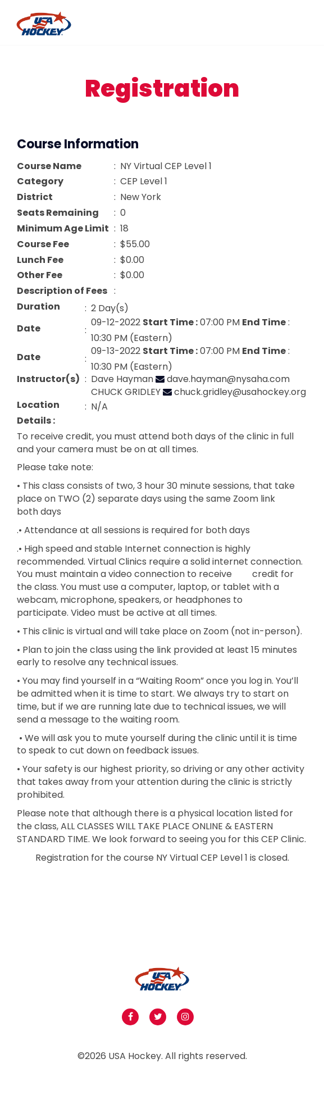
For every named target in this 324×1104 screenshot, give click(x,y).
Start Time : (170, 322)
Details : (36, 421)
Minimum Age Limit (63, 228)
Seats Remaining (58, 213)
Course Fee (43, 244)
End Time (264, 322)
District (35, 197)
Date (28, 328)
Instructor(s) (48, 379)
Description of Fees (62, 291)
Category (40, 181)
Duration (38, 307)
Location (38, 405)
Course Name (49, 166)
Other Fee (39, 275)
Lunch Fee (40, 260)
